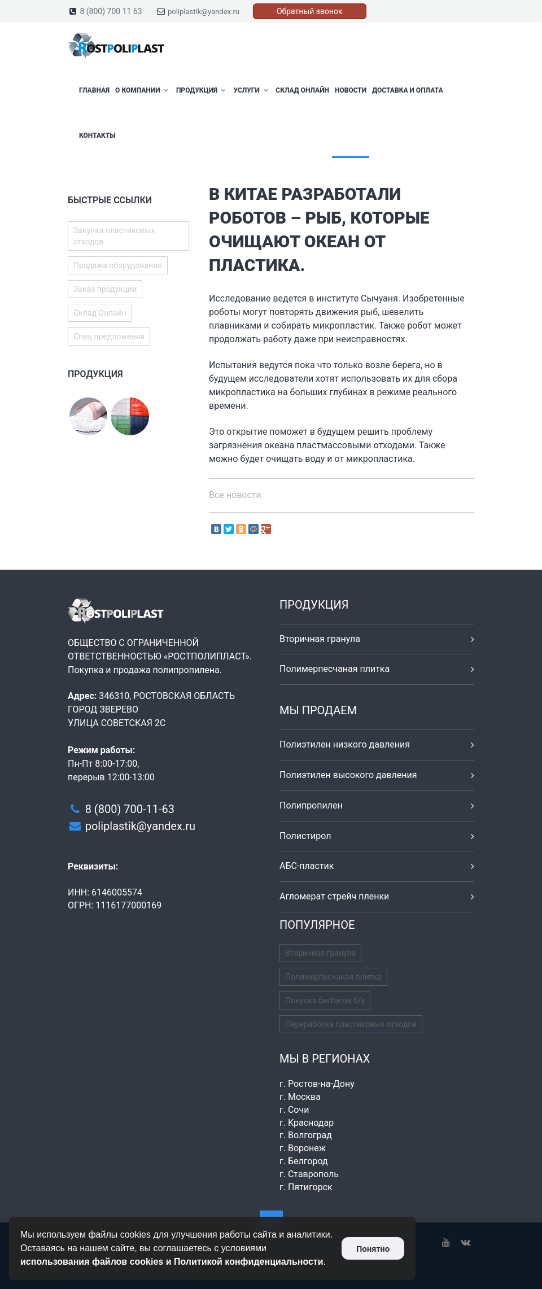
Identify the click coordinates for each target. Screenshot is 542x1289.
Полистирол (305, 836)
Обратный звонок (310, 11)
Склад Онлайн (302, 90)
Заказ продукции (105, 289)
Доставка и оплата (407, 90)
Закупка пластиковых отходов (114, 236)
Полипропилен (311, 805)
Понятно (373, 1248)
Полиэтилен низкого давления (344, 744)
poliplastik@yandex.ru (203, 11)
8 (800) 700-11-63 (129, 809)
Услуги (251, 90)
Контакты (97, 135)
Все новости (235, 495)
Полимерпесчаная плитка (334, 668)
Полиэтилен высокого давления (348, 775)
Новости (350, 90)
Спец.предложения (109, 336)
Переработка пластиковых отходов (351, 1024)
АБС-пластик (306, 865)
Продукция (202, 90)
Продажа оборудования (117, 265)
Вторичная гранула (319, 638)
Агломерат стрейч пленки (334, 896)
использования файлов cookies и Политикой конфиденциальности (172, 1261)
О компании (143, 90)
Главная (94, 90)
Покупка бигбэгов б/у (325, 1000)
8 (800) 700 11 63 (111, 11)
